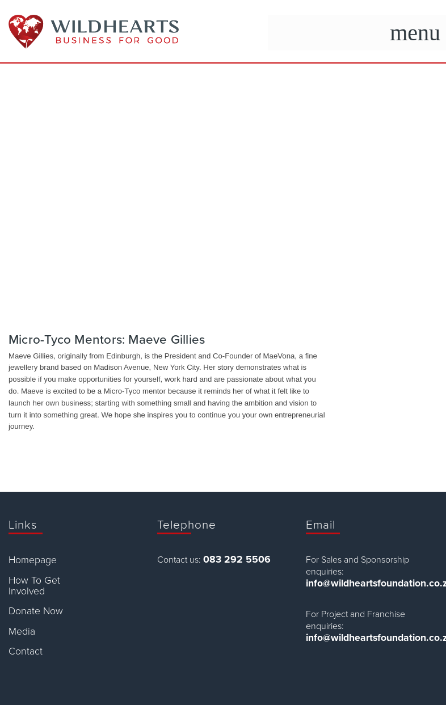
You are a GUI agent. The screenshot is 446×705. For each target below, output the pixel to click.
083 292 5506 (237, 559)
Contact (26, 651)
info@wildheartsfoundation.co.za (371, 583)
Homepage (33, 560)
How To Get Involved (34, 586)
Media (22, 631)
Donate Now (36, 611)
